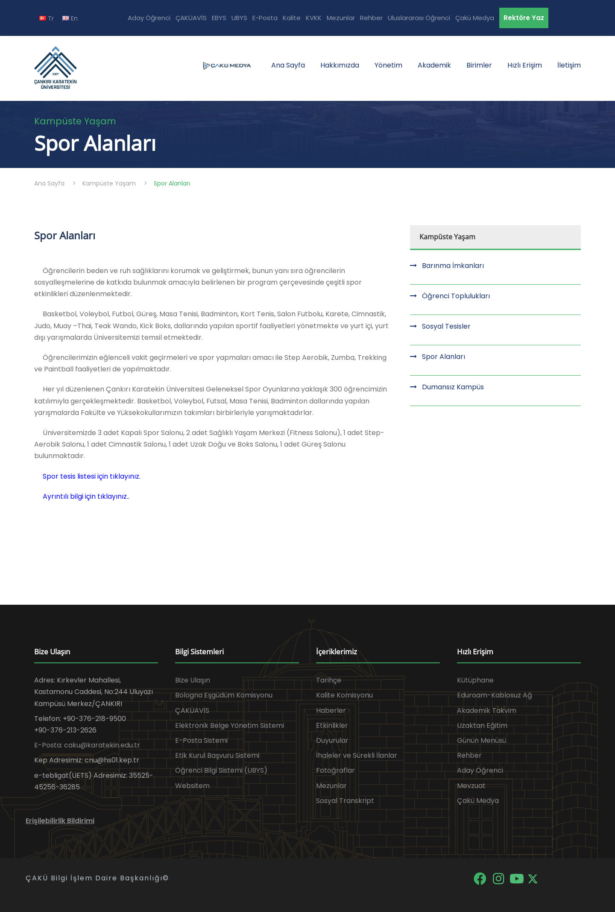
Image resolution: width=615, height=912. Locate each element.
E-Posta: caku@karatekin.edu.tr (87, 745)
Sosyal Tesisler (446, 326)
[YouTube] (517, 878)
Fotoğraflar (335, 770)
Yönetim (388, 65)
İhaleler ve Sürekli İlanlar (356, 755)
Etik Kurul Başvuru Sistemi (217, 755)
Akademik (434, 65)
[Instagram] (499, 878)
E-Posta (265, 17)
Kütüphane (475, 680)
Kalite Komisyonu (344, 695)
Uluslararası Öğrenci (419, 17)
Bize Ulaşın (192, 680)
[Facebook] (480, 878)
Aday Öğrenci (149, 17)
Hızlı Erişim (524, 65)
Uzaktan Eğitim (482, 725)
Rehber (371, 17)
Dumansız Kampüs (453, 387)
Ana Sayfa (288, 65)
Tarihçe (328, 680)
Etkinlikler (332, 725)
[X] (532, 878)
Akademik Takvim (486, 710)
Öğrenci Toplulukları (456, 296)
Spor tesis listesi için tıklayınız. (92, 476)
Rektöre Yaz (524, 17)
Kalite (292, 17)
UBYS (239, 17)
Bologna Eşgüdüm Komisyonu (223, 695)
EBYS (219, 17)
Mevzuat (471, 786)
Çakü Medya (474, 17)
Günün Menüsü (481, 740)
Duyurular (332, 740)
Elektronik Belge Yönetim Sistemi (229, 725)
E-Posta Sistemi (201, 740)
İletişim (569, 65)
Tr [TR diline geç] (46, 18)
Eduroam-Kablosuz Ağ (494, 695)
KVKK (314, 17)
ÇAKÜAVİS (191, 17)
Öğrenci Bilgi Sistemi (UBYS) (221, 770)
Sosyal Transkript (345, 801)
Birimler (479, 65)
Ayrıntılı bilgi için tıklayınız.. (86, 496)
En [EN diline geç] (70, 18)
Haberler (331, 710)
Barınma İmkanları (453, 266)
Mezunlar (341, 17)
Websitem (192, 786)
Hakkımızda (339, 65)
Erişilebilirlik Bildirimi (60, 821)
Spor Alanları (443, 357)
